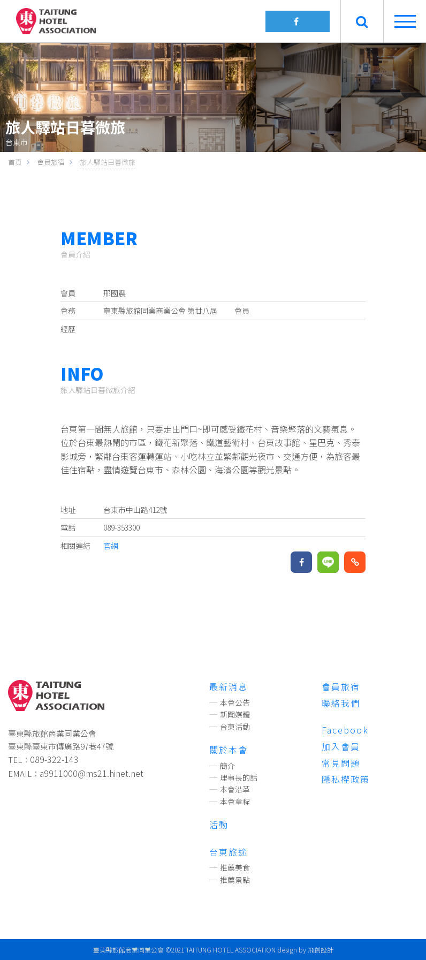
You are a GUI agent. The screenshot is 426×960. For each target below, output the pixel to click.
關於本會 (228, 749)
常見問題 (341, 763)
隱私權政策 (346, 779)
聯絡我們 (341, 703)
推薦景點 (235, 879)
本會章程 (235, 801)
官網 (110, 545)
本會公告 (235, 702)
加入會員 (341, 746)
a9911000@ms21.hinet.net (91, 773)
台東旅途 (228, 851)
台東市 (16, 142)
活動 (219, 824)
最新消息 (228, 686)
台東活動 (235, 726)
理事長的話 (238, 777)
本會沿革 (235, 789)
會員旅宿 (341, 686)
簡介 (227, 765)
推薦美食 (235, 867)
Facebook (345, 729)
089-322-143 (54, 759)
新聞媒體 (235, 714)
